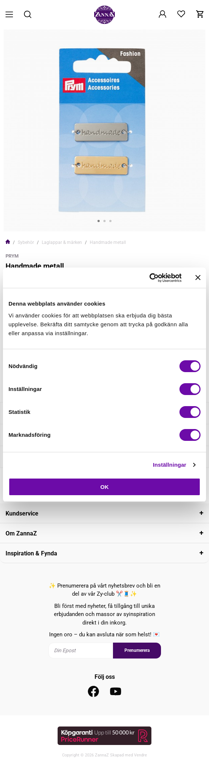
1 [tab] (99, 221)
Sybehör (26, 242)
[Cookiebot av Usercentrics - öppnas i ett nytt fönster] (149, 278)
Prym (12, 256)
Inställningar (169, 465)
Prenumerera (137, 650)
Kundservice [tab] (22, 513)
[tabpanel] (104, 130)
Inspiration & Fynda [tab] (31, 553)
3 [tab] (110, 221)
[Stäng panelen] (198, 277)
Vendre (140, 755)
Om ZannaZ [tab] (21, 533)
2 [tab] (104, 221)
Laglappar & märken (62, 242)
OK (104, 487)
